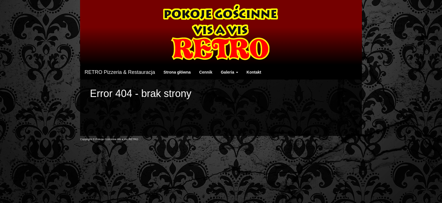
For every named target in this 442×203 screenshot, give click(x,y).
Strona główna (177, 72)
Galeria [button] (229, 72)
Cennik (206, 72)
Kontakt (254, 72)
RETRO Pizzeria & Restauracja (120, 72)
